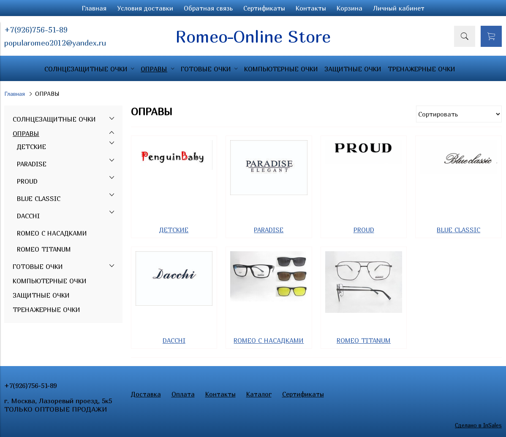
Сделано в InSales (478, 425)
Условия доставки (145, 8)
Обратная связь (208, 8)
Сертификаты (264, 8)
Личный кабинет (398, 8)
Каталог (259, 394)
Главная (94, 8)
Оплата (183, 394)
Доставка (146, 394)
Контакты (311, 8)
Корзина (349, 8)
